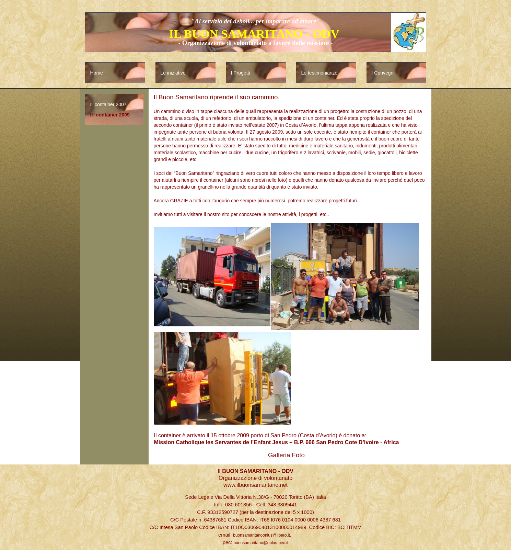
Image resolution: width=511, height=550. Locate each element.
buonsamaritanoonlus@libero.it (261, 535)
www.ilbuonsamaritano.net (255, 485)
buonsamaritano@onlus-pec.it (261, 542)
